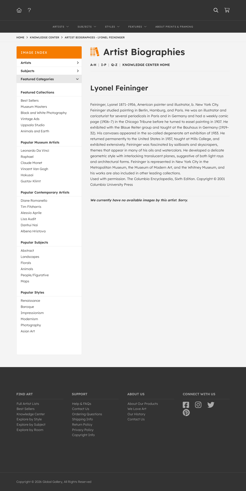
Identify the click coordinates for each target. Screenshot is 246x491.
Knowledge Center (31, 414)
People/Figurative (35, 275)
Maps (25, 281)
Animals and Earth (35, 131)
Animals (27, 269)
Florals (26, 263)
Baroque (27, 307)
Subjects (50, 71)
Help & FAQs (81, 404)
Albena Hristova (33, 231)
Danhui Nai (29, 225)
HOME (20, 37)
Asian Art (28, 331)
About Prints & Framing (174, 26)
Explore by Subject (31, 424)
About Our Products (143, 404)
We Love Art (137, 409)
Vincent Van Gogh (34, 169)
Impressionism (32, 313)
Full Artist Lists (28, 404)
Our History (136, 414)
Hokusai (27, 175)
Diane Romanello (34, 200)
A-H (93, 65)
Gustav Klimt (31, 181)
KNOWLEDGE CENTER (44, 37)
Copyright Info (83, 435)
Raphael (27, 157)
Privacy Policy (83, 430)
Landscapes (30, 257)
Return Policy (82, 424)
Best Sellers (30, 100)
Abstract (27, 250)
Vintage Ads (30, 119)
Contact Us (80, 409)
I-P (103, 65)
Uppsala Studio (33, 125)
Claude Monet (31, 163)
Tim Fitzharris (31, 207)
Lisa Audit (28, 219)
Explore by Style (29, 419)
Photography (31, 325)
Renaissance (30, 300)
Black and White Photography (44, 113)
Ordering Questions (87, 414)
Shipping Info (82, 419)
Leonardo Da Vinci (35, 150)
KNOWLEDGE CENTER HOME (146, 65)
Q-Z (114, 65)
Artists (50, 63)
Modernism (29, 319)
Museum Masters (34, 107)
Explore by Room (30, 430)
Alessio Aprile (31, 213)
